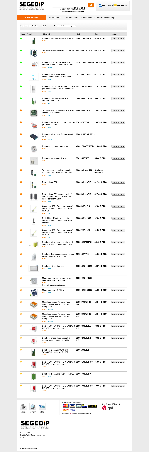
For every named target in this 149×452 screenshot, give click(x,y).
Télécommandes (25, 26)
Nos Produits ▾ (31, 17)
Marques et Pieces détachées (79, 18)
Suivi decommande (42, 412)
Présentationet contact (33, 412)
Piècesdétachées (23, 412)
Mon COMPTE (107, 5)
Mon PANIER (122, 5)
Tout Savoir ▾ (54, 18)
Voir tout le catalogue (106, 18)
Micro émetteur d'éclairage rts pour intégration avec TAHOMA (57, 279)
